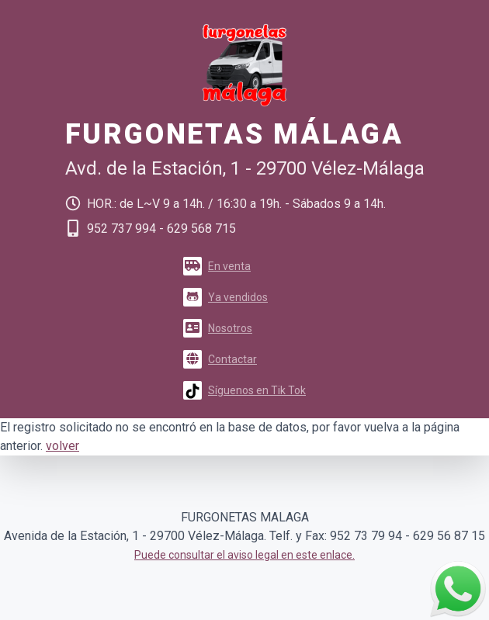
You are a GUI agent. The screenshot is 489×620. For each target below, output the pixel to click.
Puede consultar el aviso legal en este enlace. (244, 555)
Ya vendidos (225, 297)
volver (62, 445)
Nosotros (217, 328)
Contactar (220, 359)
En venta (217, 266)
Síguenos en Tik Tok (244, 390)
